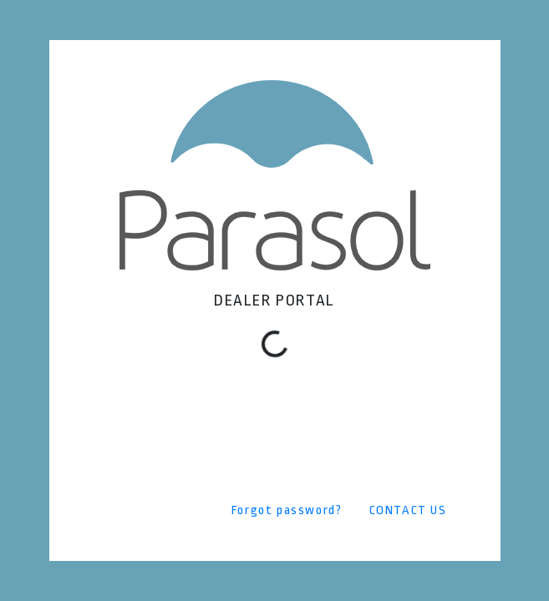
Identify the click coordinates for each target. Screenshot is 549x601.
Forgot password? (287, 510)
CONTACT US (408, 510)
